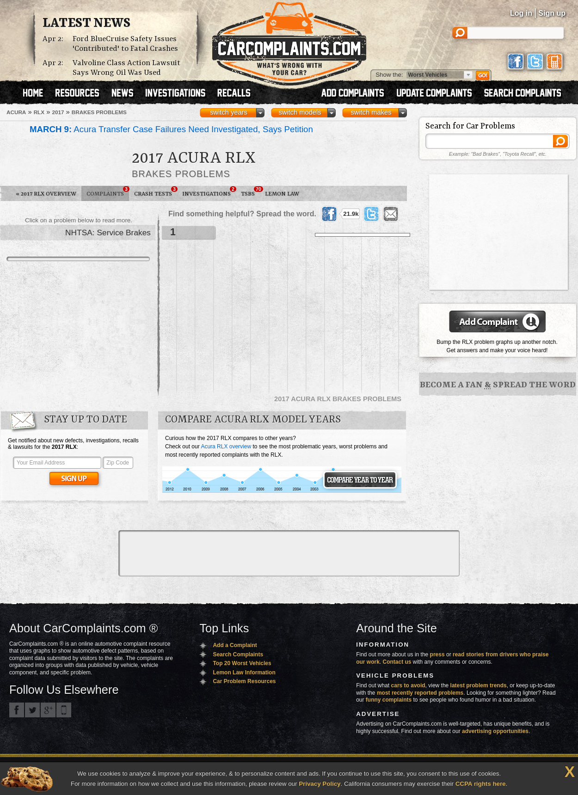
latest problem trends (478, 685)
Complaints (107, 191)
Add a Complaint (235, 645)
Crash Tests (155, 191)
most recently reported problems (420, 693)
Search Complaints (238, 654)
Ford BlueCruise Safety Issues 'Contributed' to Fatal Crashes (125, 44)
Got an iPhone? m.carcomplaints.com (63, 710)
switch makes (371, 112)
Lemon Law (282, 193)
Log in (521, 13)
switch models (299, 112)
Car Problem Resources (244, 681)
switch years (228, 112)
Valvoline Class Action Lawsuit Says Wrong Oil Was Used (126, 68)
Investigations (209, 191)
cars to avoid (408, 685)
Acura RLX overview (226, 446)
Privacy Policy (319, 783)
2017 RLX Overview (46, 193)
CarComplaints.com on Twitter (32, 710)
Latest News (86, 23)
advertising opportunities (495, 731)
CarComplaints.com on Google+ (48, 710)
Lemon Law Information (244, 672)
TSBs (250, 191)
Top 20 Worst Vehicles (242, 663)
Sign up (552, 13)
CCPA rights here (480, 783)
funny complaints (389, 700)
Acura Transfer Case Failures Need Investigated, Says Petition (171, 129)
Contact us (397, 662)
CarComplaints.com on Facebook (16, 710)
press (437, 654)
